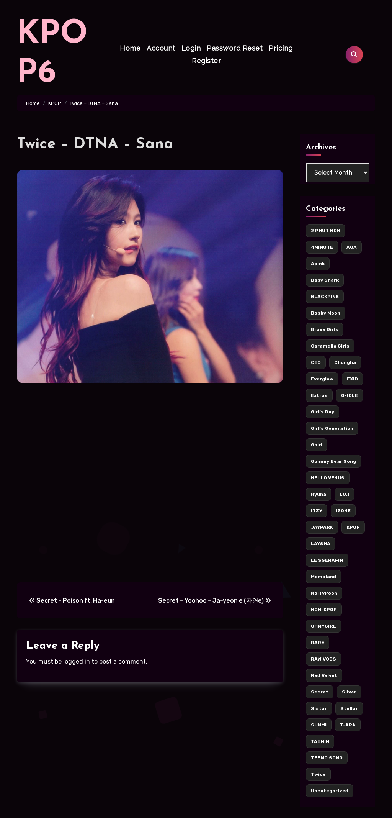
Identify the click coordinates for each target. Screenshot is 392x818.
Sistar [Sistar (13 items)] (319, 708)
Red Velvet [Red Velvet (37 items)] (324, 675)
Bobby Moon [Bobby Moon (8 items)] (325, 313)
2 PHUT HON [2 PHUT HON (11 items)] (325, 230)
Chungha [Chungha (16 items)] (345, 362)
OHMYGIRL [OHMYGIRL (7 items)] (323, 626)
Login (191, 48)
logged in (76, 661)
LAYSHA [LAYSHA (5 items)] (320, 543)
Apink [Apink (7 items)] (318, 263)
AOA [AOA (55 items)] (351, 247)
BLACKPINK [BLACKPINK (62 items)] (325, 296)
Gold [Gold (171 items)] (316, 445)
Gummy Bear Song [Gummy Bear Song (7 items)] (333, 461)
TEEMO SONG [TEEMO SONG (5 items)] (327, 758)
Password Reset (235, 48)
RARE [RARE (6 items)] (317, 642)
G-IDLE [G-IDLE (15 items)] (349, 395)
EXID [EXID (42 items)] (352, 379)
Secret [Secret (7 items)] (319, 692)
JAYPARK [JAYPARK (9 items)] (322, 527)
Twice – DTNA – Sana (95, 144)
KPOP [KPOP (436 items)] (353, 527)
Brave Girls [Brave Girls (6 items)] (324, 329)
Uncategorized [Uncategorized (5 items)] (329, 790)
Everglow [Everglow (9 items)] (322, 379)
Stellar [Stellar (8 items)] (349, 708)
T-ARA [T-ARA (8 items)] (348, 725)
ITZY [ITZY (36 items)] (316, 510)
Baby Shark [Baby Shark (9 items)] (325, 280)
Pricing (281, 48)
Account (161, 48)
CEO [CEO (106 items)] (316, 362)
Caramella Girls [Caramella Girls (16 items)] (330, 346)
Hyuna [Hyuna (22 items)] (318, 494)
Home (130, 48)
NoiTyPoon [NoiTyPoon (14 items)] (324, 593)
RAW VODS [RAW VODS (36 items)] (323, 659)
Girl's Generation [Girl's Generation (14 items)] (332, 428)
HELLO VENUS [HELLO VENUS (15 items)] (328, 477)
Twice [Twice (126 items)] (318, 774)
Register (206, 61)
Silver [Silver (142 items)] (349, 692)
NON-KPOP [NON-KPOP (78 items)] (324, 609)
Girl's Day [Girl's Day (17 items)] (322, 412)
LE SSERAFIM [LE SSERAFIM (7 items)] (327, 560)
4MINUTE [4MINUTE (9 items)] (322, 247)
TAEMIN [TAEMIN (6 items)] (320, 741)
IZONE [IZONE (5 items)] (343, 510)
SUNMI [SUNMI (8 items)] (319, 725)
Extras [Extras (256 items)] (319, 395)
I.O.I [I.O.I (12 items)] (344, 494)
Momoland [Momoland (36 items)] (323, 576)
